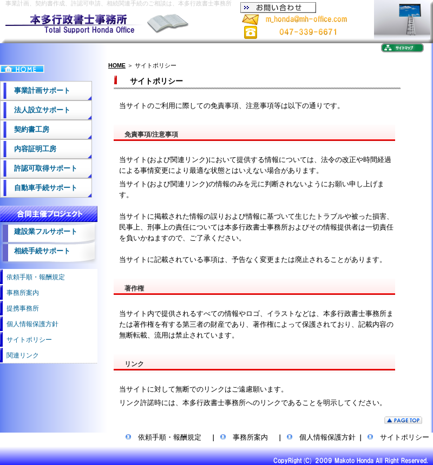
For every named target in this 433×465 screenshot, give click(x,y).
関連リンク (19, 355)
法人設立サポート (35, 110)
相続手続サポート (35, 251)
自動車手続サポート (38, 188)
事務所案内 (19, 292)
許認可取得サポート (38, 168)
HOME (117, 65)
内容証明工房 (28, 149)
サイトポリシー (26, 339)
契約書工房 (24, 129)
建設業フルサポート (38, 231)
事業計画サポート (35, 90)
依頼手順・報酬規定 (32, 277)
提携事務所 (19, 308)
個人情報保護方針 (29, 324)
